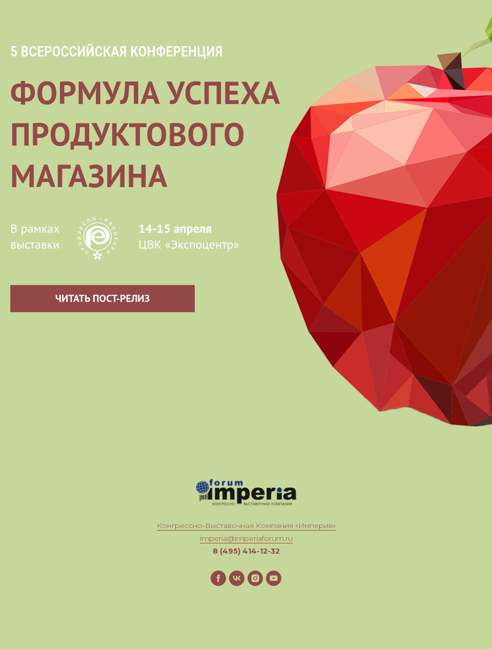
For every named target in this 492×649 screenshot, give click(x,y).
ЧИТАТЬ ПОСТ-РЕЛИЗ (102, 298)
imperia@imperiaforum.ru (246, 538)
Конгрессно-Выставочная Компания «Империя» (246, 525)
